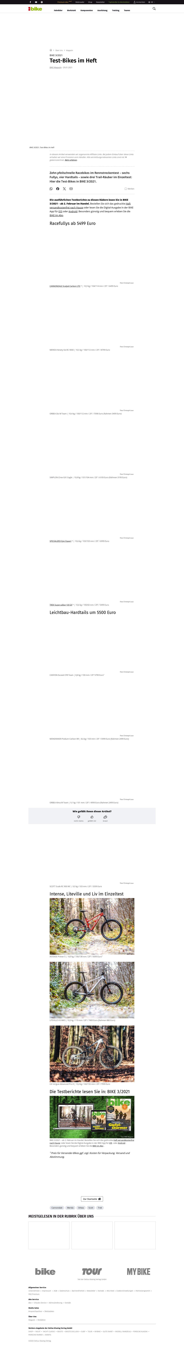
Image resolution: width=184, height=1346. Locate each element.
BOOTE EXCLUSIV (72, 1331)
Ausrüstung (102, 10)
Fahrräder (58, 10)
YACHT (37, 1331)
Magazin (69, 50)
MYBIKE (97, 1331)
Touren (127, 10)
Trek (100, 1207)
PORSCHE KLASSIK (140, 1331)
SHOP (30, 1331)
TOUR (90, 1331)
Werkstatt (71, 10)
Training (115, 10)
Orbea (81, 1207)
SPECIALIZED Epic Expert (60, 541)
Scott (91, 1207)
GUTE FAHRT (108, 1331)
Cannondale (57, 1207)
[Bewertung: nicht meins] (78, 818)
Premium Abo (64, 2)
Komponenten (87, 10)
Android (73, 211)
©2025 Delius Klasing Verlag (39, 1341)
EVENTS (48, 1335)
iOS (60, 211)
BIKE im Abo (56, 215)
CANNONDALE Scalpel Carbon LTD (65, 286)
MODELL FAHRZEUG (123, 1331)
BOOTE (60, 1331)
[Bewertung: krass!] (105, 818)
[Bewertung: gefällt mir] (92, 818)
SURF (83, 1331)
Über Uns (59, 50)
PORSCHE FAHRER (35, 1335)
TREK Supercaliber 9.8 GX (61, 605)
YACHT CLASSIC (49, 1331)
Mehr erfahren (71, 160)
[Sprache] (151, 2)
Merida (70, 1207)
